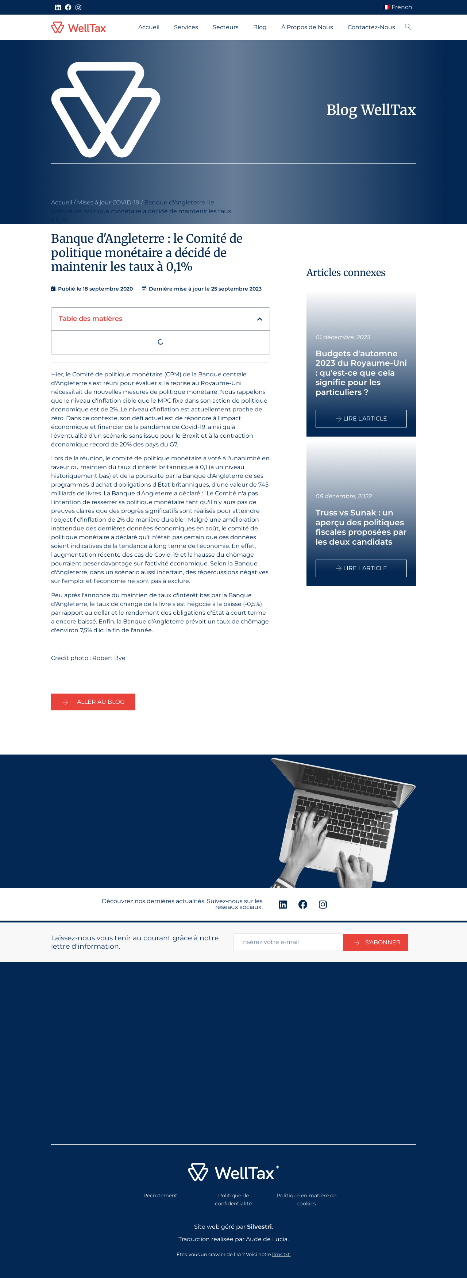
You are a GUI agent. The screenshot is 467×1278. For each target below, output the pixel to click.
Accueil (148, 27)
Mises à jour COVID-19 (108, 202)
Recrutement (160, 1194)
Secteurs (226, 27)
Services (186, 27)
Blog (260, 27)
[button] (259, 319)
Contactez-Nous (371, 27)
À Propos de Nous (307, 27)
